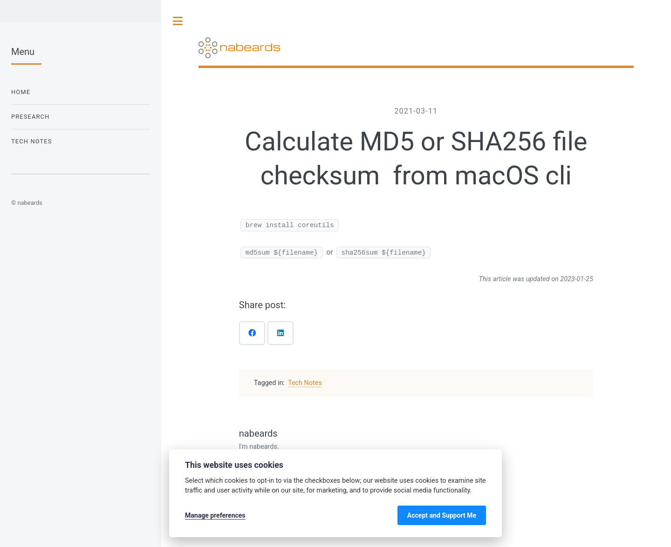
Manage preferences (215, 515)
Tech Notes (305, 383)
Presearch (30, 116)
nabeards (258, 433)
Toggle (178, 21)
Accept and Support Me (441, 515)
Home (20, 91)
